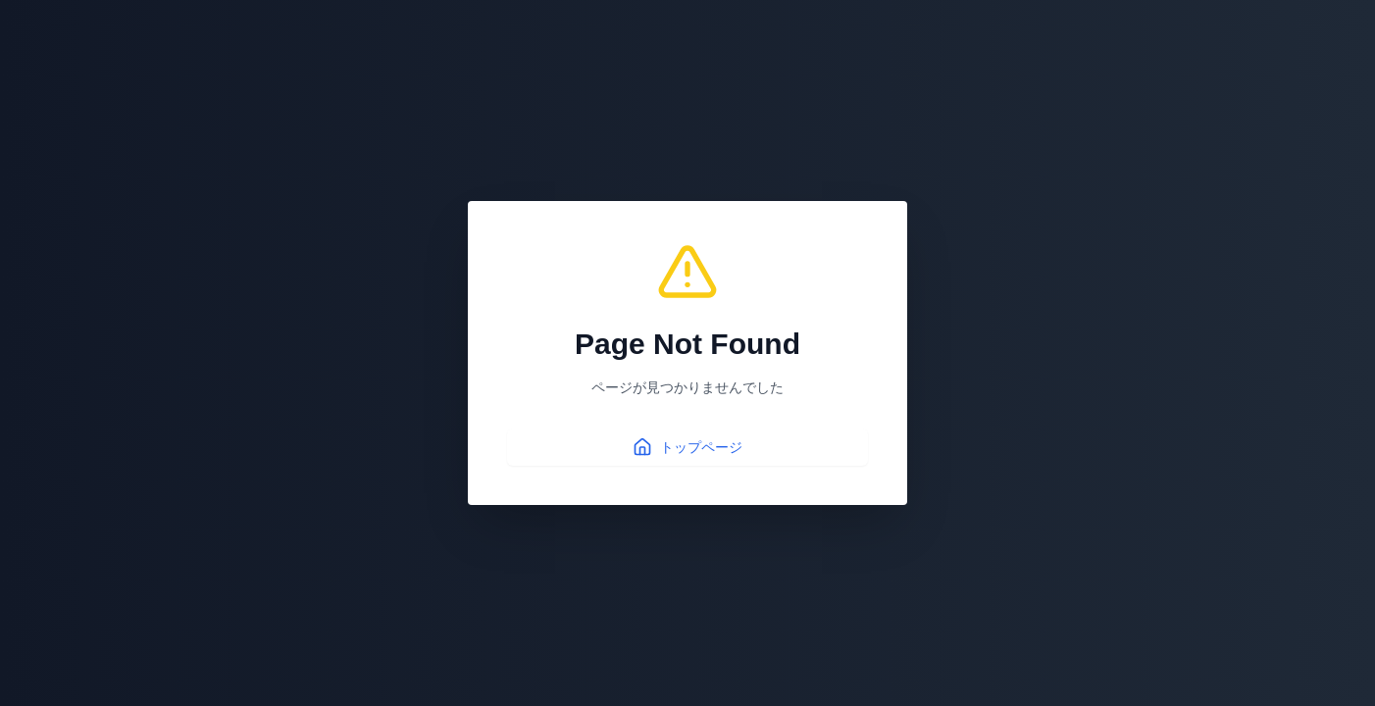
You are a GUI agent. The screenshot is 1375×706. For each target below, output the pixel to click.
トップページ (687, 447)
